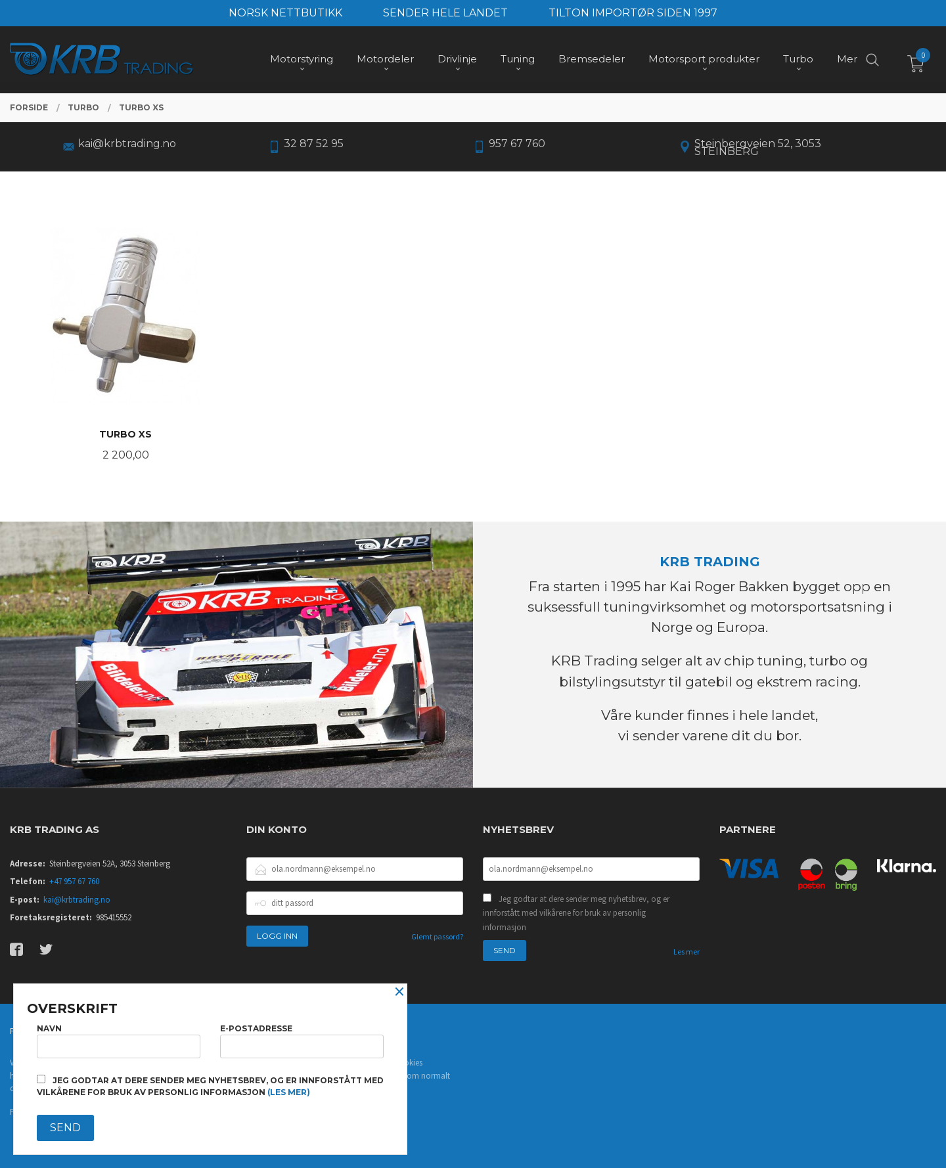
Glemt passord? (437, 936)
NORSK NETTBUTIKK (285, 13)
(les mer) (288, 1092)
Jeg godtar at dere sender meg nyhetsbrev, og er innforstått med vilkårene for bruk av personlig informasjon (576, 913)
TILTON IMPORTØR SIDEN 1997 (633, 13)
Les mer (686, 951)
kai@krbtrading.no (76, 899)
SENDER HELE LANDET (445, 13)
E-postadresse (302, 1040)
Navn (118, 1040)
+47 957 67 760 (74, 881)
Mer (847, 59)
